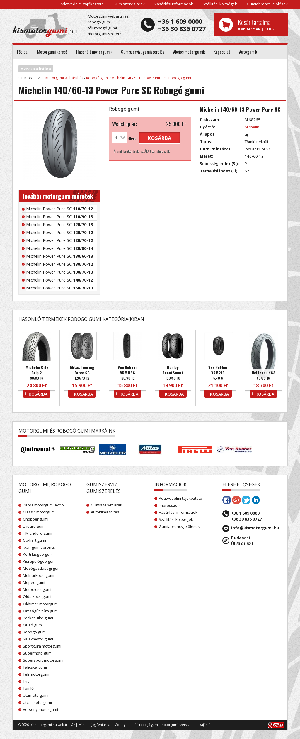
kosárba (159, 138)
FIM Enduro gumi (37, 533)
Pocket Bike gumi (38, 618)
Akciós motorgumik (189, 52)
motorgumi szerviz (175, 725)
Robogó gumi (97, 77)
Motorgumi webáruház (64, 77)
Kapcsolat (222, 52)
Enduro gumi (34, 526)
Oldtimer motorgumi (41, 603)
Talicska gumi (35, 667)
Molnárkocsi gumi (38, 575)
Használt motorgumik (94, 52)
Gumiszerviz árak (129, 3)
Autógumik (248, 52)
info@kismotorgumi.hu (255, 527)
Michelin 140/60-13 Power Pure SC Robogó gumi (151, 77)
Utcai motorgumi (37, 702)
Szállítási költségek (220, 3)
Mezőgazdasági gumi (42, 568)
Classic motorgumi (39, 512)
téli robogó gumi (146, 725)
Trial (26, 681)
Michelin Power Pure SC (59, 208)
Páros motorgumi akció (43, 505)
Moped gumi (34, 582)
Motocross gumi (37, 589)
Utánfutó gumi (35, 695)
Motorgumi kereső (52, 52)
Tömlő (28, 688)
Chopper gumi (35, 519)
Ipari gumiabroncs (39, 547)
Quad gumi (33, 625)
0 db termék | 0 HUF (260, 25)
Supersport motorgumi (43, 660)
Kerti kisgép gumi (38, 554)
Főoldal (22, 52)
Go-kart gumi (34, 540)
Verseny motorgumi (40, 709)
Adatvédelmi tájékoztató (82, 3)
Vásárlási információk (173, 3)
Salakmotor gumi (38, 639)
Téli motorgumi (36, 674)
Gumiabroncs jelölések (267, 3)
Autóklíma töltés (105, 512)
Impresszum (170, 505)
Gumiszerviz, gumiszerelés (142, 52)
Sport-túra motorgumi (42, 646)
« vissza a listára (36, 68)
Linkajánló (203, 725)
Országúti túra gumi (41, 610)
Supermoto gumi (37, 653)
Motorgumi (123, 725)
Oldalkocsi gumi (37, 596)
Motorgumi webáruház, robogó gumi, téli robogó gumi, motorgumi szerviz (108, 24)
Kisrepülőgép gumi (40, 561)
